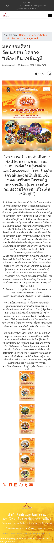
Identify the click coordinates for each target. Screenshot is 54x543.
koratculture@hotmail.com (15, 533)
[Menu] (50, 15)
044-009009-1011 (15, 5)
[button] (5, 485)
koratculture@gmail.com (36, 5)
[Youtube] (29, 2)
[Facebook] (24, 2)
